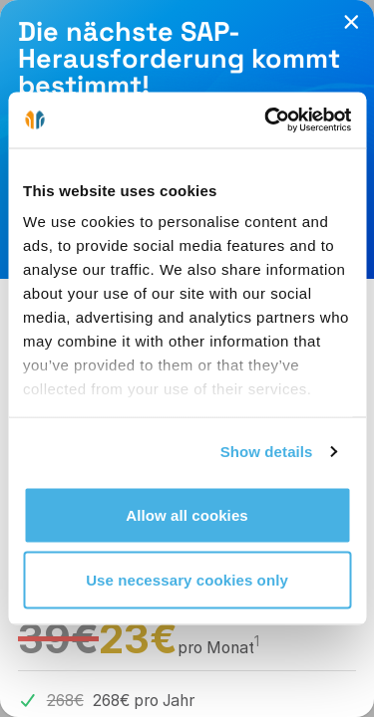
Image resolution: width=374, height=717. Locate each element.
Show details (266, 451)
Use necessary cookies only (187, 580)
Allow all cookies (187, 514)
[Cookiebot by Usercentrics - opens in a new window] (266, 120)
